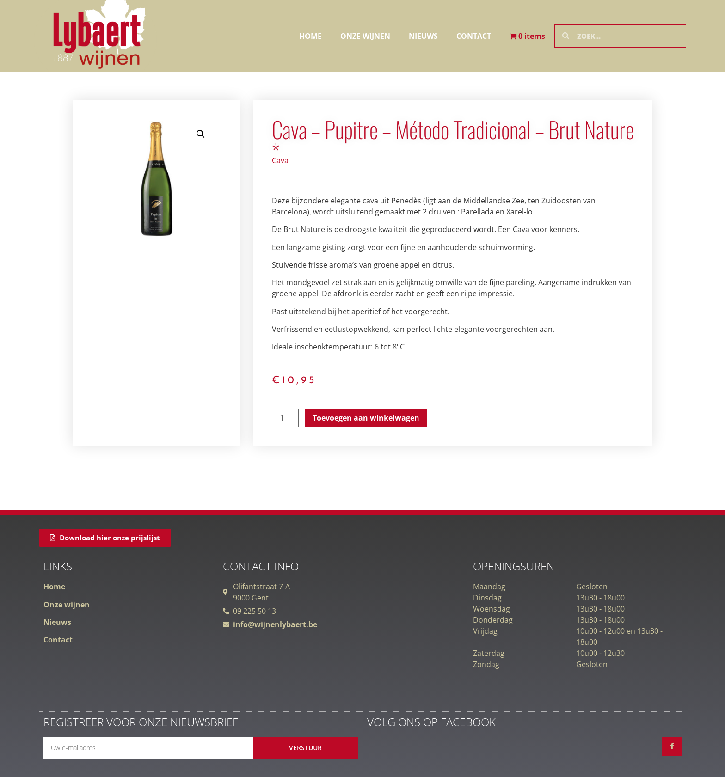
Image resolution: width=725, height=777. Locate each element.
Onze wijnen (365, 36)
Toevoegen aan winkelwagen (366, 418)
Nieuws (423, 36)
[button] (200, 134)
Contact (473, 36)
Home (310, 36)
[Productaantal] (285, 418)
